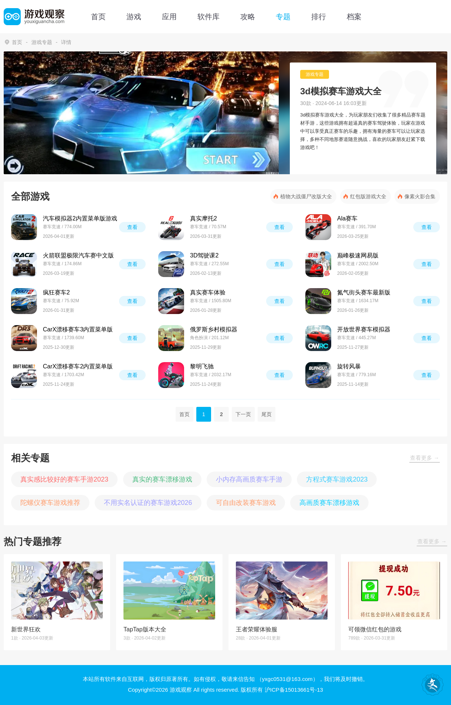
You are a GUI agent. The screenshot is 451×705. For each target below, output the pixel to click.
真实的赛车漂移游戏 (162, 479)
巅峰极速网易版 (358, 255)
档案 (354, 17)
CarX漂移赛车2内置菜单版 (78, 366)
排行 (318, 17)
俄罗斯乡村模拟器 (213, 329)
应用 (169, 17)
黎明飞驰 (202, 366)
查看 (132, 227)
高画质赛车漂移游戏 (329, 502)
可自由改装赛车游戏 (246, 502)
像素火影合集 (419, 196)
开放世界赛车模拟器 (363, 329)
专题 (283, 17)
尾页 (266, 414)
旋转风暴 (349, 366)
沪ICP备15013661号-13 (294, 690)
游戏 (133, 17)
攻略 (247, 17)
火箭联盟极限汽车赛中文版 (78, 255)
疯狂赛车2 (56, 292)
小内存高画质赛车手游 (249, 479)
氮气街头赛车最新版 (363, 292)
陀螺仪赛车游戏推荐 (50, 502)
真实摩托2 (203, 218)
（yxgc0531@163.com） (287, 679)
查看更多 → (424, 458)
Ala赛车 (347, 218)
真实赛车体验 (208, 292)
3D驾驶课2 (204, 255)
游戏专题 (41, 42)
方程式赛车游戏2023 (336, 479)
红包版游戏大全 (368, 196)
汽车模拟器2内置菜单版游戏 (80, 218)
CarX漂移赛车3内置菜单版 (78, 329)
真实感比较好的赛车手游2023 (64, 479)
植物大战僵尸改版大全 (306, 196)
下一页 (243, 414)
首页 (98, 17)
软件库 (208, 17)
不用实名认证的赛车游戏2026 (148, 502)
